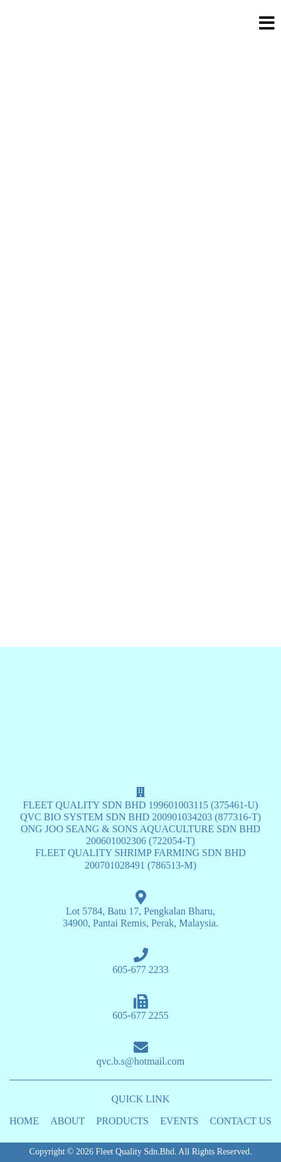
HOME (24, 1121)
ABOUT (67, 1121)
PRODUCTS (122, 1121)
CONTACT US (241, 1121)
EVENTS (179, 1121)
